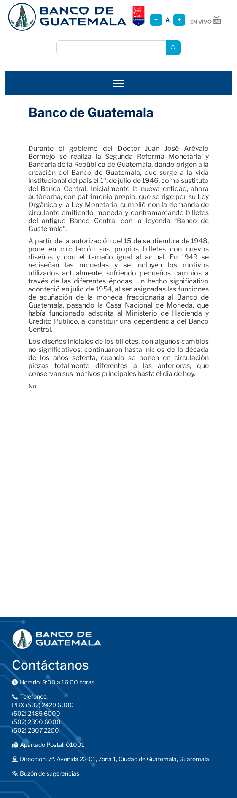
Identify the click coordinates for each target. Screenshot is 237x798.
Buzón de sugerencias (49, 773)
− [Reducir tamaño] (156, 19)
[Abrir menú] (118, 83)
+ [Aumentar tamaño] (179, 19)
